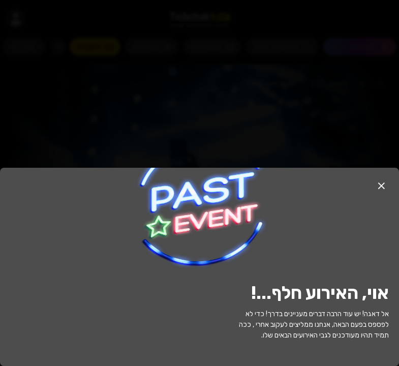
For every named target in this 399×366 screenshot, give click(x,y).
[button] (381, 185)
